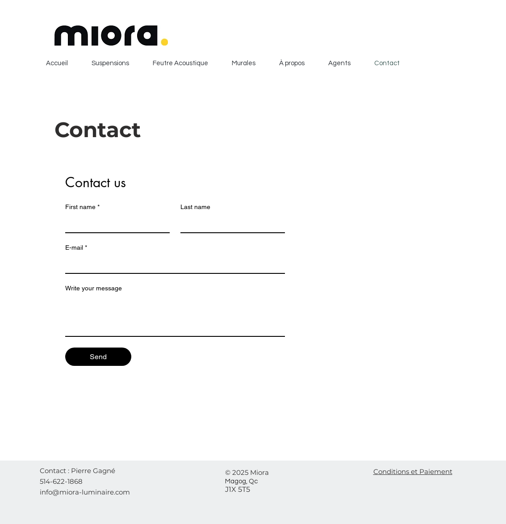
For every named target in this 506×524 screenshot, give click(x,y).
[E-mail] (172, 264)
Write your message (93, 288)
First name (82, 207)
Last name (195, 206)
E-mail (76, 248)
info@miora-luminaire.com (85, 492)
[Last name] (230, 223)
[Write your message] (175, 315)
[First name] (114, 223)
